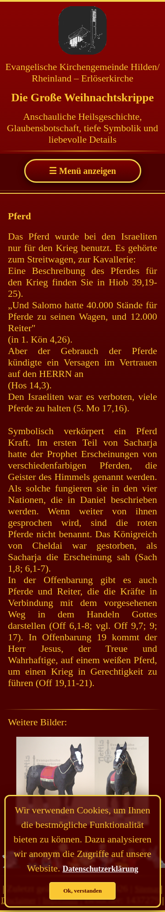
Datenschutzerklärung (100, 868)
